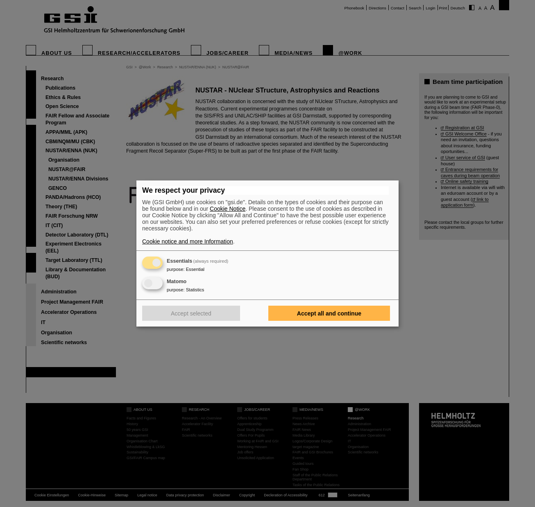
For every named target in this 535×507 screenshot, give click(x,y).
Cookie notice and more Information (187, 241)
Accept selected (191, 313)
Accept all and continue (329, 313)
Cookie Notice (227, 208)
